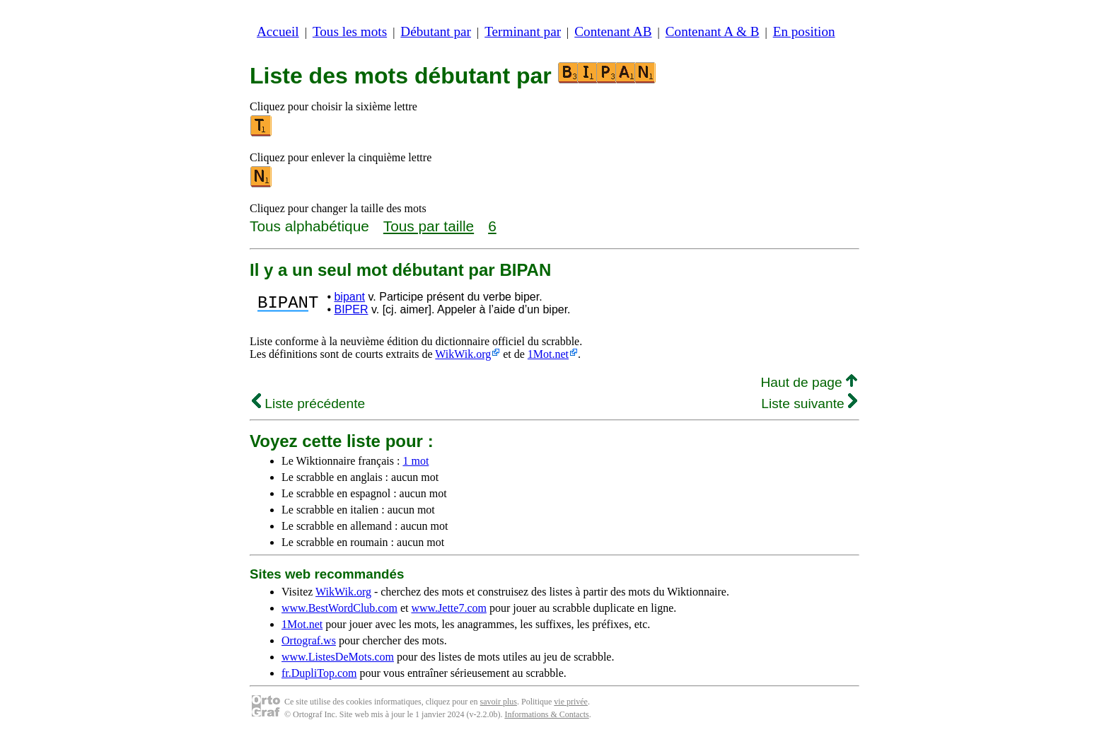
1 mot (415, 461)
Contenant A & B (713, 31)
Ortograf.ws (308, 640)
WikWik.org (463, 354)
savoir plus (498, 702)
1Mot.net (548, 354)
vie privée (571, 702)
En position (804, 31)
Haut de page (808, 382)
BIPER (351, 309)
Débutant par (435, 31)
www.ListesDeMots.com (337, 657)
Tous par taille (428, 226)
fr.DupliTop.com (318, 673)
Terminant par (522, 31)
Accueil (278, 31)
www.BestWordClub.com (339, 608)
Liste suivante (809, 403)
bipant (349, 297)
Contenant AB (612, 31)
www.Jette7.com (449, 608)
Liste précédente (308, 403)
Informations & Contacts (546, 714)
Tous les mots (350, 31)
